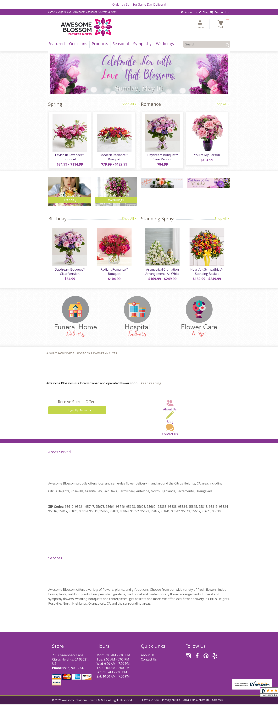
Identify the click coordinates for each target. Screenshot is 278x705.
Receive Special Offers (77, 403)
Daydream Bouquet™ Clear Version (162, 157)
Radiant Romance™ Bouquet (114, 272)
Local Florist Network (196, 701)
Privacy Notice (171, 701)
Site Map (217, 701)
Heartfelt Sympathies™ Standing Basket (206, 272)
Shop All (129, 104)
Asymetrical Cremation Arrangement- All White (162, 272)
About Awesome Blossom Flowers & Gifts (81, 354)
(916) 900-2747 (74, 669)
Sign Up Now (77, 411)
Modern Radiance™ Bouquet (114, 157)
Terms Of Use (150, 701)
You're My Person (207, 155)
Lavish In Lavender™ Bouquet (69, 157)
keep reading (151, 384)
